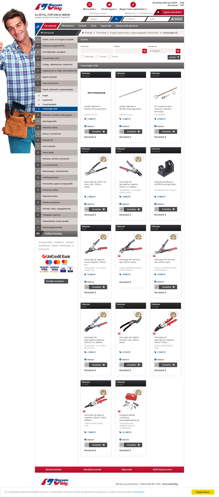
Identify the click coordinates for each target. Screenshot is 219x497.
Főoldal (88, 33)
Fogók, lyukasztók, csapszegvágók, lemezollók (134, 33)
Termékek (101, 33)
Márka (117, 46)
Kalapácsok (44, 140)
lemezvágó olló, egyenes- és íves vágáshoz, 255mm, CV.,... (95, 262)
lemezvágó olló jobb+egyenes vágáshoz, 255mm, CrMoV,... (164, 340)
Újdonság (89, 57)
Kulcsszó (85, 46)
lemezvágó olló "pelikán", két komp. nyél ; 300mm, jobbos (129, 340)
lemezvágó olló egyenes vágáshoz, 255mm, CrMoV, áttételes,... (95, 417)
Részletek (90, 137)
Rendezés (152, 46)
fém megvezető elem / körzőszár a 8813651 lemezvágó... (163, 109)
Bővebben (139, 492)
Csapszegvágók (45, 104)
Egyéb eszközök (46, 77)
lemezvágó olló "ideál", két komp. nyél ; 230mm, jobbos (95, 184)
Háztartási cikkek (46, 128)
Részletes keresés (98, 13)
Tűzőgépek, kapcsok (47, 215)
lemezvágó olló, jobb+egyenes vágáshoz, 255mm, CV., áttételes (94, 340)
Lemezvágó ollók (46, 109)
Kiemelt (103, 57)
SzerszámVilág (170, 484)
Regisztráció (131, 13)
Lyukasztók (43, 100)
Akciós (115, 57)
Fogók (41, 96)
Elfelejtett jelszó (146, 13)
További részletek (55, 281)
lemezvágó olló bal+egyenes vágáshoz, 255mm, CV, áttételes (129, 184)
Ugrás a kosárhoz (169, 12)
